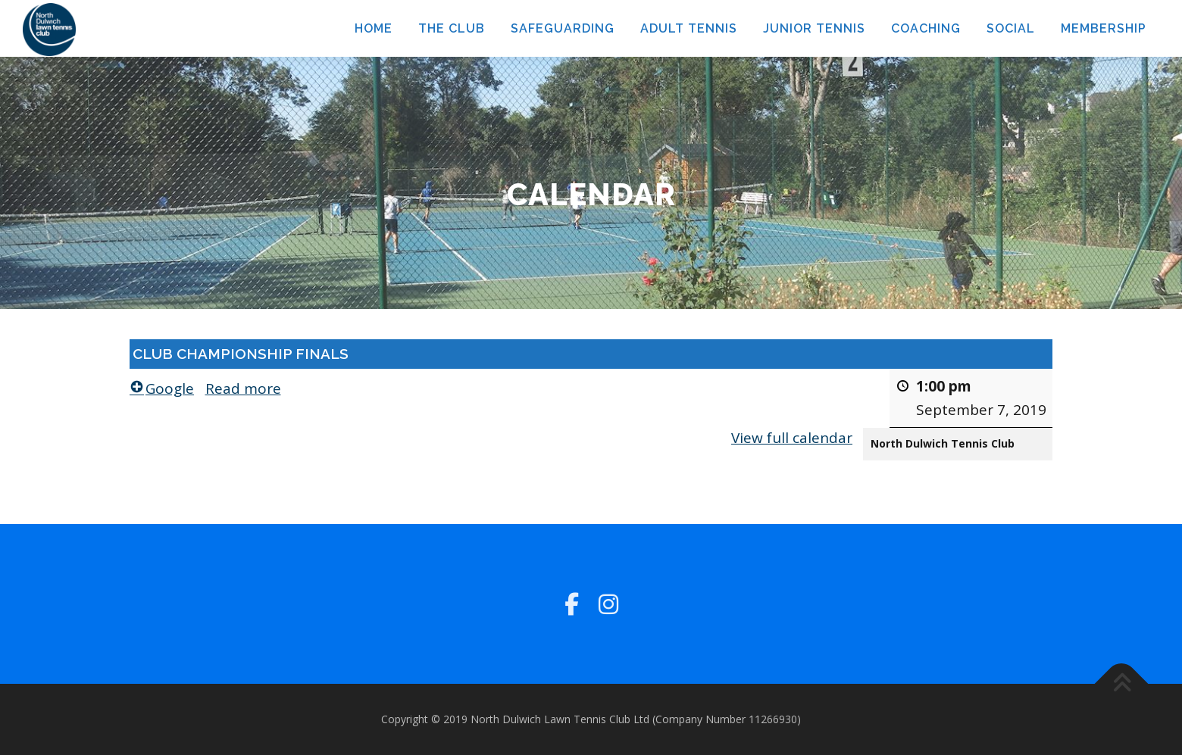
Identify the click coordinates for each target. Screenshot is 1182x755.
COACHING (926, 28)
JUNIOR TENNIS (814, 28)
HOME (373, 28)
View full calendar (791, 437)
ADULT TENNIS (688, 28)
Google (162, 388)
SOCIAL (1011, 28)
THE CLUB (451, 28)
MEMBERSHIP (1103, 28)
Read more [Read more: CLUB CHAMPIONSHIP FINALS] (243, 388)
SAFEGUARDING (562, 28)
